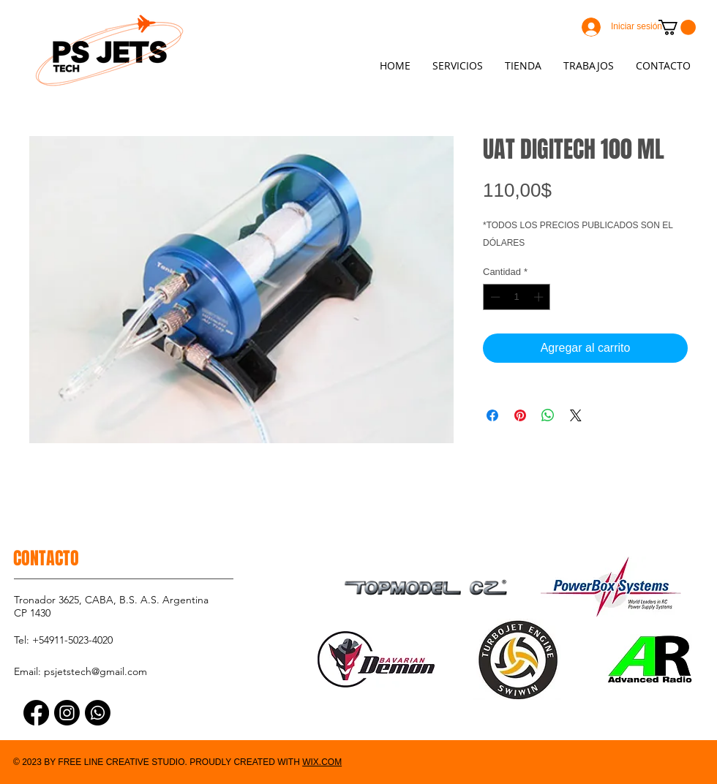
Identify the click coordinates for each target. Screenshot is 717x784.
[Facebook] (36, 712)
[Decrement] (494, 296)
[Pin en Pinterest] (520, 415)
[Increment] (540, 296)
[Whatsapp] (97, 712)
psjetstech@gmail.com (95, 671)
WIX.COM (322, 762)
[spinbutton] (517, 296)
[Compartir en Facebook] (492, 415)
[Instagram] (67, 712)
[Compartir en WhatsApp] (548, 415)
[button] (677, 27)
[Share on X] (576, 415)
